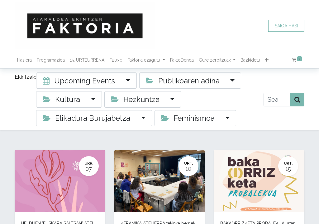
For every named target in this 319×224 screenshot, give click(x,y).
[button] (267, 60)
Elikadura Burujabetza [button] (87, 118)
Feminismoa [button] (189, 118)
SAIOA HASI (286, 25)
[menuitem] (24, 60)
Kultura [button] (62, 99)
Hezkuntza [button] (136, 99)
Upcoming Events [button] (80, 81)
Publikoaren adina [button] (183, 81)
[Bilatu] (297, 99)
